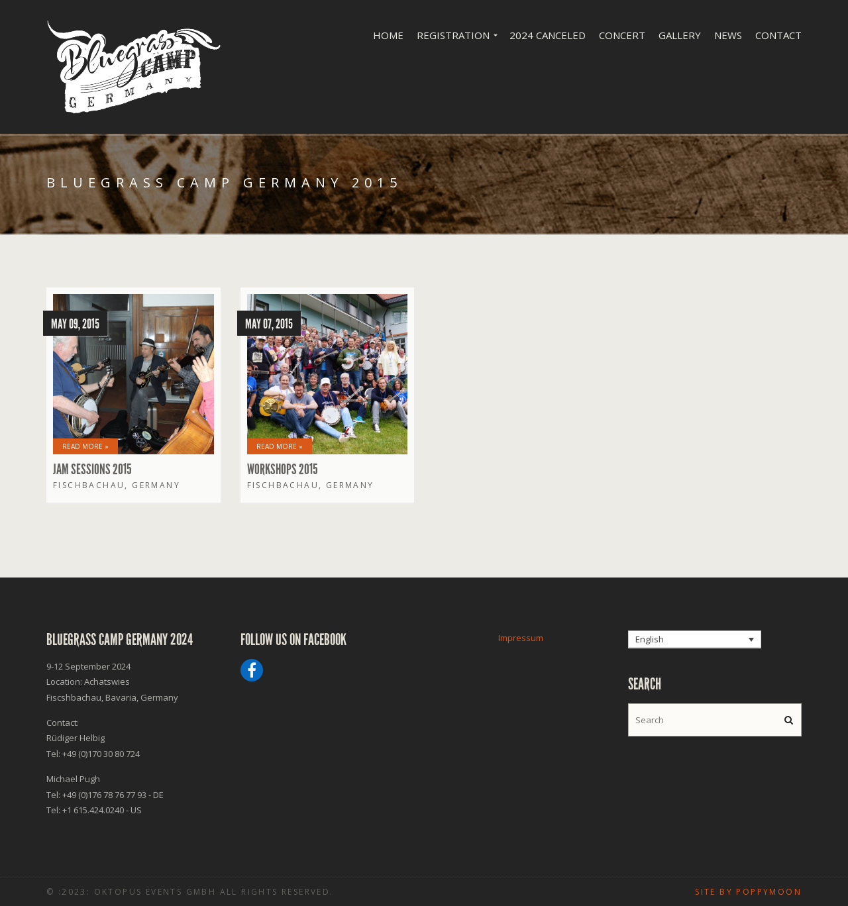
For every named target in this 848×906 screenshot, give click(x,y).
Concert (622, 35)
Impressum (520, 638)
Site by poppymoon (748, 891)
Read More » (85, 446)
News (728, 35)
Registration (453, 35)
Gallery (680, 35)
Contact (778, 35)
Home (388, 35)
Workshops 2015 (282, 469)
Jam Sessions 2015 (92, 469)
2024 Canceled (547, 35)
